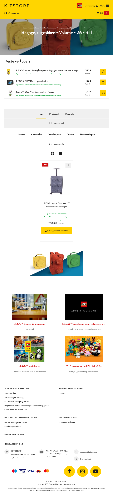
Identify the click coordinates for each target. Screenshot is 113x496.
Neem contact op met (71, 388)
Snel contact (85, 458)
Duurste (70, 134)
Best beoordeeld (56, 143)
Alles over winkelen (16, 388)
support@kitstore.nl (88, 451)
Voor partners (68, 417)
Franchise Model (14, 434)
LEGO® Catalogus (29, 366)
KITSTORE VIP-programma (16, 401)
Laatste (21, 134)
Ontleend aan (12, 13)
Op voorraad (58, 123)
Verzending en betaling (13, 397)
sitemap (41, 484)
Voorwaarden (10, 393)
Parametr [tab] (69, 113)
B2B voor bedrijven (67, 422)
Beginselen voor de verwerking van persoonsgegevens (26, 405)
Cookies (52, 484)
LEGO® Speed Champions (29, 324)
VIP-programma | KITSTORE (84, 366)
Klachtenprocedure (12, 426)
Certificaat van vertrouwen (15, 409)
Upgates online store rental (65, 484)
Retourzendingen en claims (20, 417)
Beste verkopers (87, 134)
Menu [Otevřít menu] (104, 5)
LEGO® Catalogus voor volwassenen (83, 324)
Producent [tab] (54, 113)
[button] (56, 230)
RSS (46, 484)
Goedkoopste (54, 134)
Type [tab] (41, 113)
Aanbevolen (36, 134)
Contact (62, 393)
